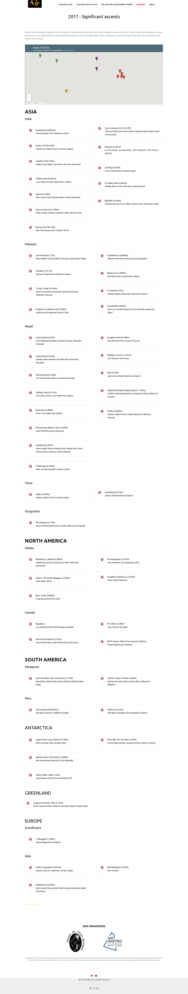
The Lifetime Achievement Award (117, 5)
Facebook (94, 988)
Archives (140, 5)
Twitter (90, 988)
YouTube (97, 988)
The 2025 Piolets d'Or (86, 5)
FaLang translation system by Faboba (33, 904)
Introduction (65, 5)
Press (152, 5)
